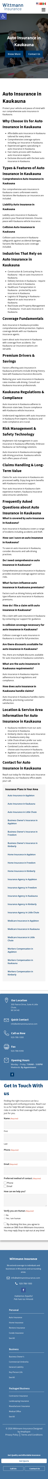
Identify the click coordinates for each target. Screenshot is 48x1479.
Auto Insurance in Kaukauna (21, 803)
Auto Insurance (15, 1317)
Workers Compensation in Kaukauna (20, 962)
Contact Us (34, 54)
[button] (3, 16)
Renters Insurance (17, 1327)
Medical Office (15, 1411)
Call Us (13, 1468)
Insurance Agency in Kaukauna (23, 895)
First (6, 1131)
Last (5, 1143)
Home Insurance (16, 1322)
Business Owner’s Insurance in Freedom (23, 833)
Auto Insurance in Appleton (21, 795)
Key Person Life (16, 1372)
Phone (11, 1149)
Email (10, 1164)
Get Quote (24, 1461)
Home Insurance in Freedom (21, 862)
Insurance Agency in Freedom (22, 887)
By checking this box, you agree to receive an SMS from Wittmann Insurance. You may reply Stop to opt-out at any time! (24, 1227)
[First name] (25, 1125)
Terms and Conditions (32, 1434)
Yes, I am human (13, 1218)
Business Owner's (16, 1356)
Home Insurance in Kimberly (21, 871)
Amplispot (25, 1431)
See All (12, 1338)
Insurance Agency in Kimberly (22, 904)
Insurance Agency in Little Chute (23, 912)
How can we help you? (14, 1191)
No (7, 1215)
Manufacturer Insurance (19, 1406)
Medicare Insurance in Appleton (23, 920)
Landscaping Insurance (19, 1401)
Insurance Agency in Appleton (22, 879)
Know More (14, 54)
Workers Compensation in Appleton (20, 950)
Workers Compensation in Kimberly (20, 973)
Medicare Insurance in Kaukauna (24, 929)
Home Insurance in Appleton (22, 854)
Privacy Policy (11, 1434)
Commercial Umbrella (18, 1361)
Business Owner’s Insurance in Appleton (23, 822)
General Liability (16, 1367)
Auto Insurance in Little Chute (22, 812)
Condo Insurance (16, 1333)
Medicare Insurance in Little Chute (21, 939)
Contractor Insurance (18, 1395)
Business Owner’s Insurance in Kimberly (23, 845)
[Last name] (25, 1138)
